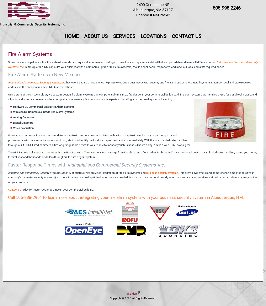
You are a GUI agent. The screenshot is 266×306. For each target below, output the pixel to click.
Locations (153, 36)
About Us (96, 36)
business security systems (162, 172)
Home (72, 36)
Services (124, 36)
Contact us (14, 189)
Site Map (131, 293)
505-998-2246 (227, 8)
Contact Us (186, 36)
